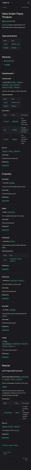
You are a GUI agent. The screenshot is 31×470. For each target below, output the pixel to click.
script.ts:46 (5, 200)
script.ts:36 (5, 230)
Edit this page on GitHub (10, 445)
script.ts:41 (5, 298)
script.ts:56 (5, 330)
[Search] (12, 2)
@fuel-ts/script (6, 21)
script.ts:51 (5, 357)
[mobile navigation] (28, 2)
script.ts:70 (5, 165)
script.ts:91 (5, 437)
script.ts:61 (5, 269)
